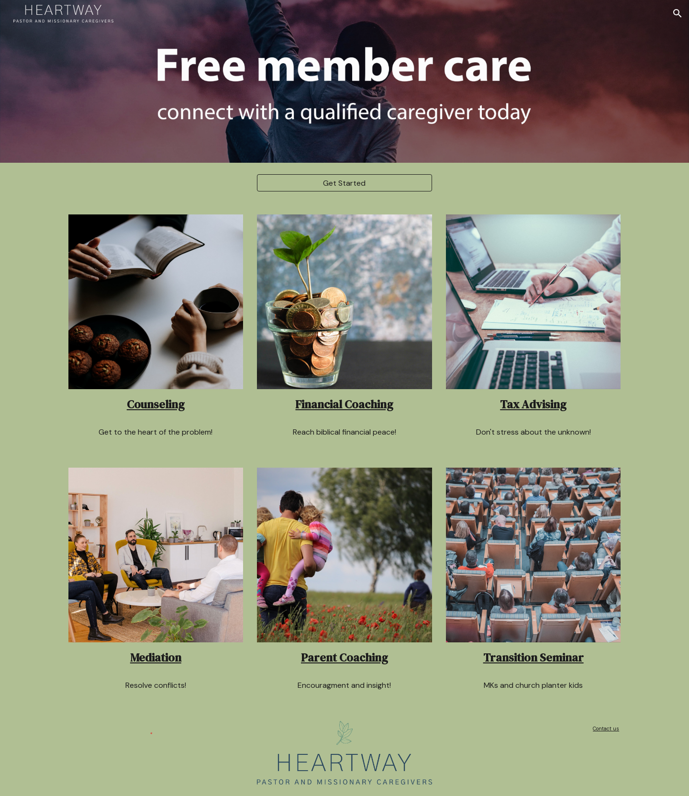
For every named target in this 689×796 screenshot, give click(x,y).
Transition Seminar (533, 657)
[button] (677, 13)
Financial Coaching (344, 404)
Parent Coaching (344, 657)
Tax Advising (533, 404)
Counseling (156, 404)
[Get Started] (344, 183)
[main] (155, 404)
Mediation (155, 657)
